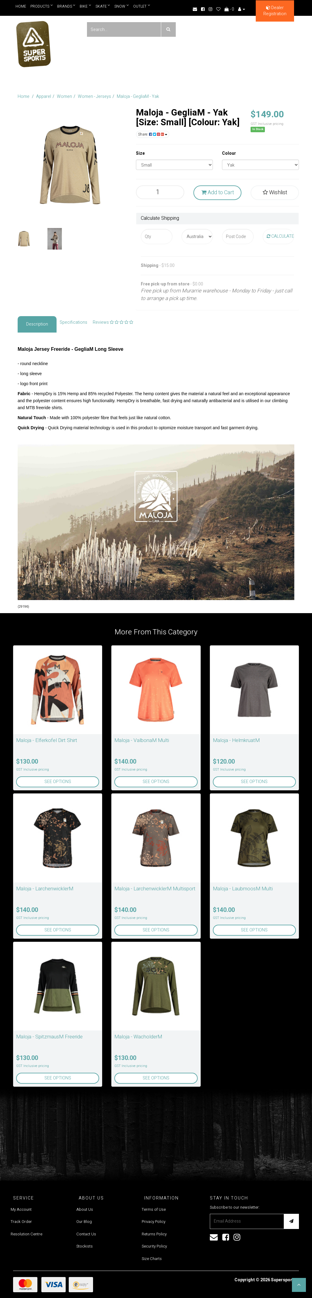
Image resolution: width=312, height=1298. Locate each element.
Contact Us (86, 1234)
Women (64, 96)
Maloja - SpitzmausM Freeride (49, 1037)
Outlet (142, 6)
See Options (57, 781)
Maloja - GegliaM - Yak (138, 96)
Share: (152, 134)
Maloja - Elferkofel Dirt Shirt (46, 740)
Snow (122, 6)
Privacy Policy (153, 1221)
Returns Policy (154, 1234)
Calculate (280, 236)
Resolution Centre (26, 1234)
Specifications (73, 322)
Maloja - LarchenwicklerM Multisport (155, 888)
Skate (102, 6)
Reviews (113, 322)
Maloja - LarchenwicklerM (44, 888)
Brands (66, 6)
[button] (299, 1285)
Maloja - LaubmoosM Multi (243, 888)
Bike (86, 6)
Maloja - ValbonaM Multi (141, 740)
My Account (21, 1209)
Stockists (84, 1246)
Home (21, 6)
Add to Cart (217, 192)
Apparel (43, 96)
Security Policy (154, 1246)
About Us (84, 1209)
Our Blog (84, 1221)
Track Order (21, 1221)
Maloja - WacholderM (138, 1037)
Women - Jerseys (94, 96)
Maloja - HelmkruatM (236, 740)
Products (41, 6)
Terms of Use (154, 1209)
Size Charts (152, 1259)
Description (37, 324)
